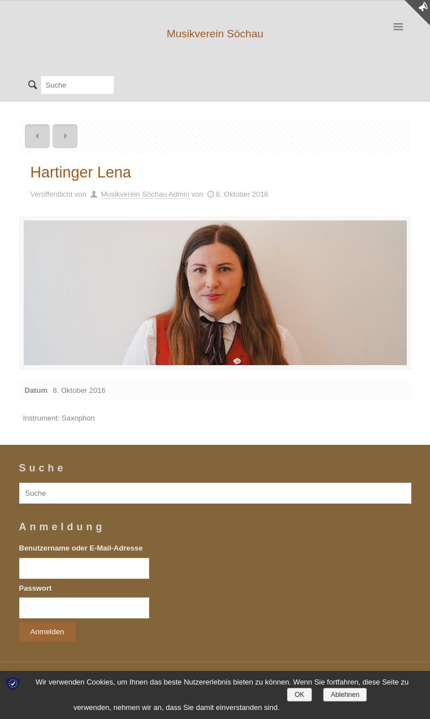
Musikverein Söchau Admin (145, 194)
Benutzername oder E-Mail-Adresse (81, 548)
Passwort (35, 588)
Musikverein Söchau (215, 34)
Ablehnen (345, 695)
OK (299, 695)
